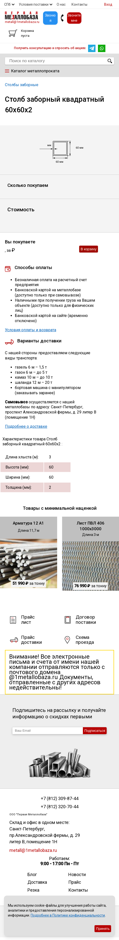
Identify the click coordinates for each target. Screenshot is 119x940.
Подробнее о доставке (26, 426)
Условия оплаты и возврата (30, 330)
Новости (77, 874)
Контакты (79, 4)
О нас (61, 4)
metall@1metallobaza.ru (22, 22)
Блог (32, 874)
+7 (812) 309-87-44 (59, 798)
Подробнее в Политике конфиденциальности (68, 915)
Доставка (37, 882)
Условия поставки (33, 4)
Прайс (74, 882)
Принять (103, 929)
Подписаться (94, 731)
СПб (7, 4)
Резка (33, 890)
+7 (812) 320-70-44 (59, 806)
